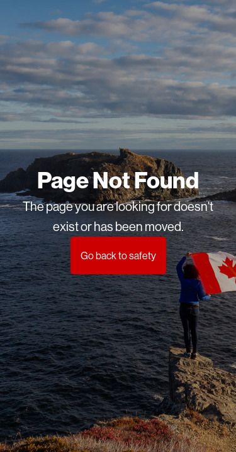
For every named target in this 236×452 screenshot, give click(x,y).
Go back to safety (118, 255)
